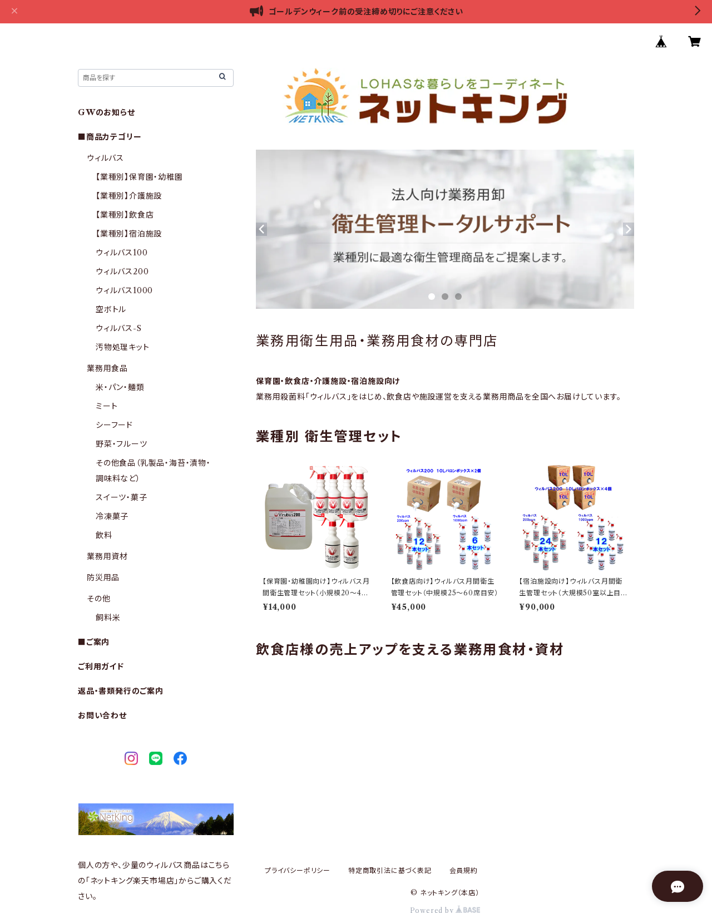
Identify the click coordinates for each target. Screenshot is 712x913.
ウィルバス (105, 158)
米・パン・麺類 (120, 387)
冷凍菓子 (112, 516)
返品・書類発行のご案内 (121, 691)
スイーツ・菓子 (121, 497)
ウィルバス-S (119, 328)
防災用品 (103, 578)
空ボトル (111, 309)
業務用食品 (107, 368)
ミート (106, 406)
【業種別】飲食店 (125, 215)
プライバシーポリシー (297, 870)
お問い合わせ (102, 715)
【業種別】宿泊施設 (129, 234)
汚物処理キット (123, 347)
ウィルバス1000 (124, 290)
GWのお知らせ (106, 112)
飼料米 (108, 618)
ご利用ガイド (101, 667)
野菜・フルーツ (121, 444)
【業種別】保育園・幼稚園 (139, 177)
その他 (98, 599)
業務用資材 (107, 556)
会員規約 (463, 870)
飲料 (104, 535)
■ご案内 (94, 642)
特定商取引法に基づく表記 (390, 870)
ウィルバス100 (121, 253)
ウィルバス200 (122, 272)
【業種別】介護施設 (129, 196)
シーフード (114, 425)
